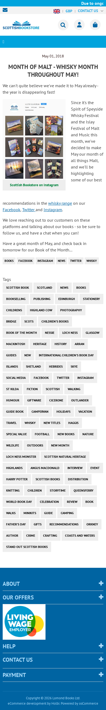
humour (12, 400)
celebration (49, 502)
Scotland (44, 288)
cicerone (56, 400)
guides (11, 355)
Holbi (55, 703)
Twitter (29, 209)
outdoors (35, 445)
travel (11, 423)
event (95, 468)
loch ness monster (21, 457)
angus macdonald (45, 468)
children (35, 490)
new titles (52, 423)
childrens (14, 310)
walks (11, 513)
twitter (76, 261)
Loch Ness (70, 333)
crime (30, 535)
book (89, 502)
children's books (55, 321)
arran (79, 344)
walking (74, 389)
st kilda (12, 389)
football (42, 434)
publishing (41, 299)
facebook (25, 261)
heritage (40, 344)
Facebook (11, 209)
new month (60, 445)
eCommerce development (27, 703)
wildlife (12, 445)
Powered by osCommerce (79, 703)
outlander (80, 400)
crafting (50, 535)
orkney (92, 524)
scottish (53, 389)
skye (74, 366)
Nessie (49, 333)
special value (16, 434)
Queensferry (83, 490)
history (61, 344)
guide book (15, 411)
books (9, 261)
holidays (63, 411)
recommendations (64, 524)
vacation (85, 411)
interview (74, 468)
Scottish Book (17, 288)
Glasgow (92, 333)
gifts (37, 524)
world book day (19, 502)
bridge (11, 321)
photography (71, 310)
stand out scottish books (27, 547)
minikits (30, 513)
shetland (33, 366)
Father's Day (16, 524)
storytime (58, 490)
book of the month (21, 333)
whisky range (60, 203)
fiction (32, 389)
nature (88, 434)
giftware (34, 400)
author (12, 535)
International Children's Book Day (66, 355)
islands (12, 366)
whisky (91, 261)
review (72, 502)
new (27, 355)
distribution (78, 479)
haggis (73, 423)
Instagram (53, 209)
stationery (91, 299)
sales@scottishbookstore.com (6, 10)
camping (67, 513)
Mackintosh (15, 344)
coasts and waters (80, 535)
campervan (40, 411)
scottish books (48, 479)
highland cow (41, 310)
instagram (45, 261)
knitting (13, 490)
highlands (14, 468)
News (61, 261)
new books (66, 434)
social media (16, 378)
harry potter (17, 479)
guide (48, 513)
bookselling (15, 299)
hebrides (56, 366)
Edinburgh (66, 299)
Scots (28, 321)
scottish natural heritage (65, 457)
